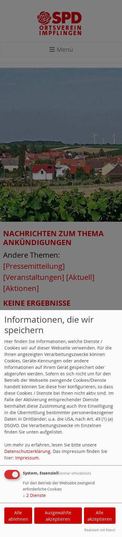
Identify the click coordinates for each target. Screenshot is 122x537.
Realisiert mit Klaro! (99, 529)
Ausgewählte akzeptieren (58, 516)
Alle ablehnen (18, 516)
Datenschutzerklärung (27, 451)
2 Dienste (34, 495)
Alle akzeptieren (99, 516)
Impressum (27, 458)
